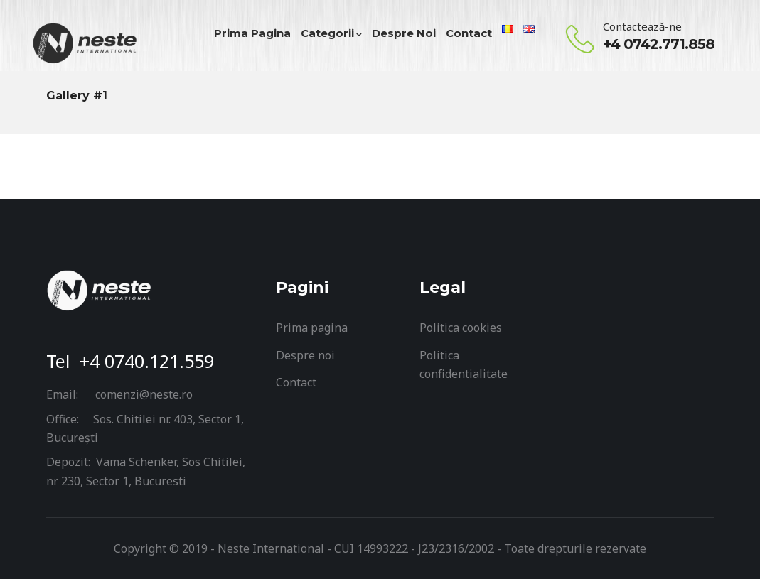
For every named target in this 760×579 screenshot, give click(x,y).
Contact (296, 382)
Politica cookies (460, 327)
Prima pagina (312, 327)
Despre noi (305, 355)
